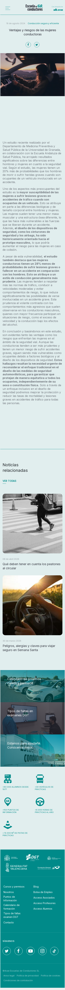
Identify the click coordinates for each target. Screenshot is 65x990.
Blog (36, 886)
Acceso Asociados (44, 897)
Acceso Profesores (44, 903)
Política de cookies (50, 975)
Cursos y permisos (13, 886)
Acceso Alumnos (42, 908)
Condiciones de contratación (18, 980)
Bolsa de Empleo (43, 892)
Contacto (8, 922)
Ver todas (9, 480)
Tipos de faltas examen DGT (12, 915)
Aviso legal (8, 975)
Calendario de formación (11, 907)
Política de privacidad (28, 975)
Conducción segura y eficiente (43, 23)
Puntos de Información (10, 898)
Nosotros (8, 892)
